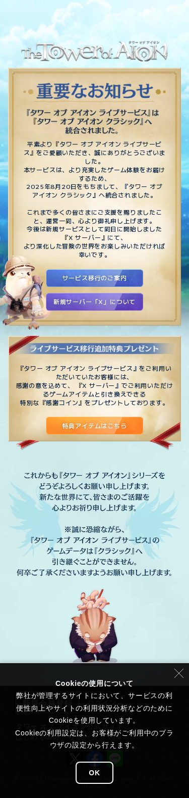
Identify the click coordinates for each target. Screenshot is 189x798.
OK (94, 773)
